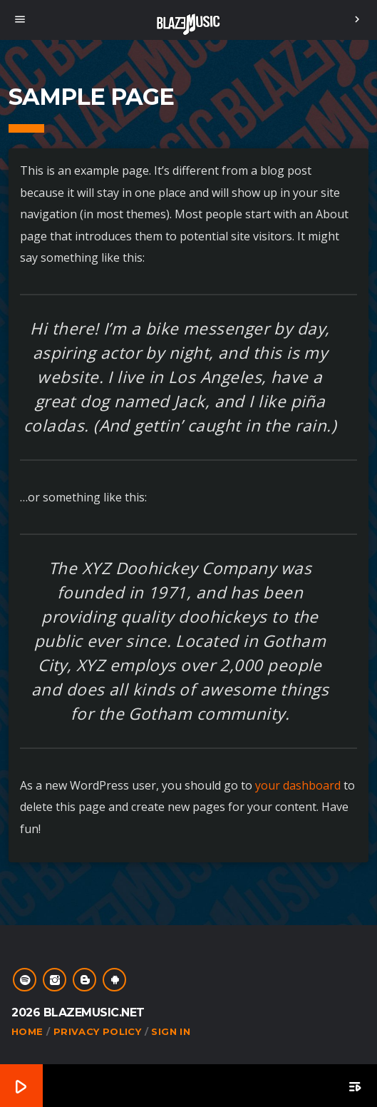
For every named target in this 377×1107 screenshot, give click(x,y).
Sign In (170, 1031)
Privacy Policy (97, 1031)
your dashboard (298, 785)
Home (27, 1031)
